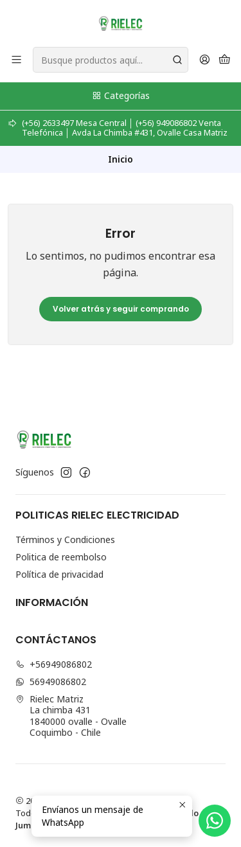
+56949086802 (53, 664)
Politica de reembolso (61, 557)
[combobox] (110, 60)
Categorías (120, 95)
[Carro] (224, 60)
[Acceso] (204, 60)
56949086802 (50, 681)
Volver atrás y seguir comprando (121, 308)
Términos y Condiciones (65, 539)
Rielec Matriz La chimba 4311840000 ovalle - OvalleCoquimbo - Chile (71, 716)
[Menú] (16, 60)
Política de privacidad (59, 574)
